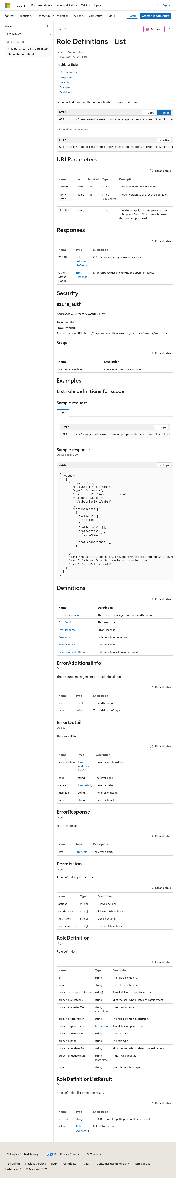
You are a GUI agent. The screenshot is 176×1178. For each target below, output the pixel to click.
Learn (60, 29)
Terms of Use (142, 1163)
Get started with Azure (155, 16)
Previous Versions (35, 1163)
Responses (66, 77)
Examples (65, 87)
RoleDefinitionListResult (81, 261)
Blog (53, 1163)
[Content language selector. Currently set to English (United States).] (22, 1154)
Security (65, 82)
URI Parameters (69, 72)
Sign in (167, 5)
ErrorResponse (67, 629)
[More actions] (169, 29)
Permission (64, 637)
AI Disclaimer (12, 1163)
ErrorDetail (64, 622)
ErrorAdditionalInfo (69, 615)
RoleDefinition (66, 644)
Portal (132, 16)
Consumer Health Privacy (112, 1163)
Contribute (69, 1163)
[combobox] (29, 34)
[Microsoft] (7, 5)
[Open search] (158, 5)
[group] (115, 120)
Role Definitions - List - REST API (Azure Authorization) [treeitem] (28, 51)
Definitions (66, 92)
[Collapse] (48, 26)
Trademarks (11, 1169)
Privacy (85, 1163)
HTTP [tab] (63, 413)
